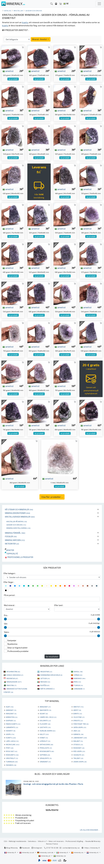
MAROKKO (79, 678)
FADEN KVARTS (13, 724)
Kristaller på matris (16, 521)
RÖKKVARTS (12, 755)
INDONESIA (12, 678)
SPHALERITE (46, 758)
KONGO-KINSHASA (15, 675)
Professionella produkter (19, 557)
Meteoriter (12, 543)
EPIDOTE (78, 720)
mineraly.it (62, 852)
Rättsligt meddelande (17, 841)
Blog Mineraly (11, 848)
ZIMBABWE (79, 689)
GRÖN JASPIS (79, 727)
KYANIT (44, 738)
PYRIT (9, 748)
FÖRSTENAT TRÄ (81, 724)
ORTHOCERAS (46, 744)
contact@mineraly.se (71, 848)
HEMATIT (10, 731)
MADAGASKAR (14, 682)
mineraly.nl (93, 852)
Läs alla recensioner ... (90, 830)
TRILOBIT (78, 758)
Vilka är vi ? (42, 841)
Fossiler (11, 536)
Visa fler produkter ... (52, 496)
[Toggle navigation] (99, 4)
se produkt (13, 79)
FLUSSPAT (45, 724)
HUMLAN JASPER (47, 731)
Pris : (6, 615)
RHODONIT (78, 748)
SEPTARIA (45, 755)
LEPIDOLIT (45, 741)
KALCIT (44, 734)
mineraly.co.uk (26, 852)
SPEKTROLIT (12, 758)
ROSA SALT (11, 751)
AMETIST (78, 707)
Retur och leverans (56, 841)
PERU (77, 682)
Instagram (36, 848)
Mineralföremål (15, 533)
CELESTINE (78, 717)
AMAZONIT (45, 707)
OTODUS (78, 744)
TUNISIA (78, 685)
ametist (8, 71)
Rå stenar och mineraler (19, 509)
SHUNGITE (78, 755)
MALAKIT (78, 741)
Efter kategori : (10, 573)
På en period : (9, 595)
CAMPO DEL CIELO (48, 717)
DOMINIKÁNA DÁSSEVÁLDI (51, 675)
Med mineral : (9, 605)
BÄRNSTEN (11, 717)
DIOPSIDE (11, 720)
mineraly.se (59, 856)
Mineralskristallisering (18, 528)
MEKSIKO (45, 682)
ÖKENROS (11, 765)
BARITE (77, 713)
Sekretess (32, 841)
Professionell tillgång (75, 841)
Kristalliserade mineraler (20, 516)
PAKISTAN (11, 685)
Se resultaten (52, 656)
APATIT (77, 710)
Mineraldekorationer (17, 513)
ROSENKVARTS (47, 751)
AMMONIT (11, 710)
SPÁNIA (78, 675)
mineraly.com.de (45, 852)
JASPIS (10, 734)
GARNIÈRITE (12, 727)
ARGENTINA (46, 672)
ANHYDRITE (45, 710)
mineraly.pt (44, 856)
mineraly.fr (10, 852)
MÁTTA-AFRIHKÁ (47, 689)
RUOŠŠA (44, 685)
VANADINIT (45, 762)
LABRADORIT (80, 738)
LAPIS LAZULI (12, 741)
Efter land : (58, 605)
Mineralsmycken (15, 540)
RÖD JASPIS (79, 751)
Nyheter (9, 550)
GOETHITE (45, 727)
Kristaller (18, 10)
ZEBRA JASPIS (80, 762)
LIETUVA (45, 678)
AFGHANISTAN (13, 672)
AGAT (9, 707)
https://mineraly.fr (92, 848)
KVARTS (11, 738)
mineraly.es (77, 852)
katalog (7, 10)
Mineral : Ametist (40, 39)
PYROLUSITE (46, 748)
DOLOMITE (45, 720)
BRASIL (78, 672)
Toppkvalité (11, 553)
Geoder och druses (16, 525)
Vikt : (6, 624)
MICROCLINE (12, 744)
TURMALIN (12, 762)
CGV (5, 841)
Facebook (25, 848)
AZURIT (44, 713)
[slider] (5, 619)
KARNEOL (78, 734)
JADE (76, 731)
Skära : (7, 632)
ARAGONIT (11, 713)
